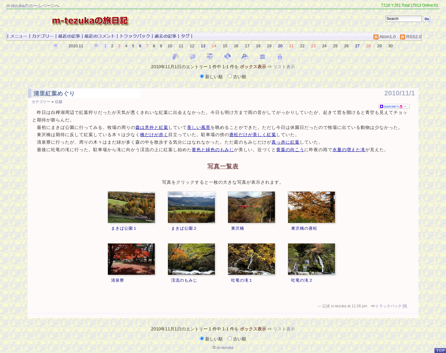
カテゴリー (41, 102)
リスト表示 (284, 66)
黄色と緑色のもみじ (213, 149)
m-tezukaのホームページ (30, 5)
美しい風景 (198, 127)
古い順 (237, 76)
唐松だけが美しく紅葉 (252, 134)
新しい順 (212, 76)
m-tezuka (225, 347)
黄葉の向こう (290, 149)
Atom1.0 (384, 36)
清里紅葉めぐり (54, 93)
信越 (58, 102)
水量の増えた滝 (348, 149)
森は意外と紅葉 (151, 127)
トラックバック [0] (391, 306)
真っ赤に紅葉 (285, 142)
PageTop (440, 350)
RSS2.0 (410, 36)
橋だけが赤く (154, 134)
